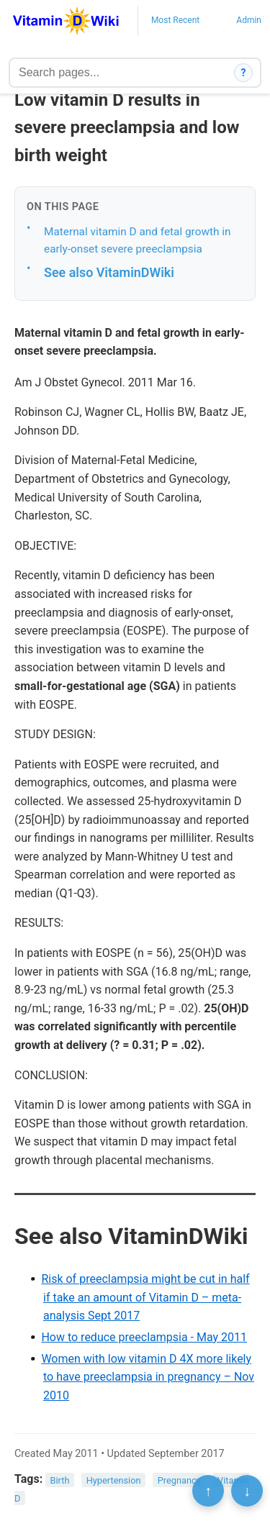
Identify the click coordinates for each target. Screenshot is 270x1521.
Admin (248, 20)
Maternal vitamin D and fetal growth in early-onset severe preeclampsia (137, 240)
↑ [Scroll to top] (208, 1491)
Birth (60, 1479)
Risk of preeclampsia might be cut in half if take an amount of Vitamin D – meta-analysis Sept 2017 (145, 1297)
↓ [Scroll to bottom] (247, 1491)
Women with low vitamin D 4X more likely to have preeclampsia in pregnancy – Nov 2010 (147, 1377)
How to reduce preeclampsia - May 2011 (144, 1337)
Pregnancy (179, 1479)
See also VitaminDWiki (109, 272)
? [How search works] (243, 72)
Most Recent (175, 20)
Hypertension (113, 1479)
